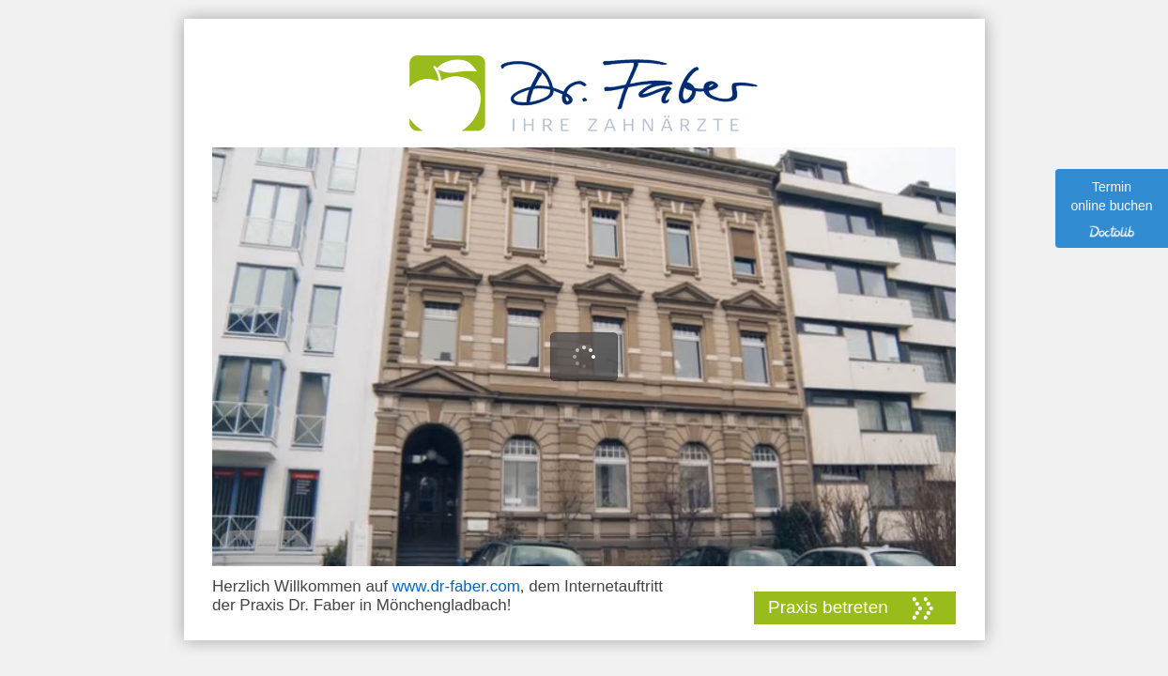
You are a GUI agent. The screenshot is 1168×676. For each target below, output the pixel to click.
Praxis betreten (828, 607)
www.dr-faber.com (456, 586)
